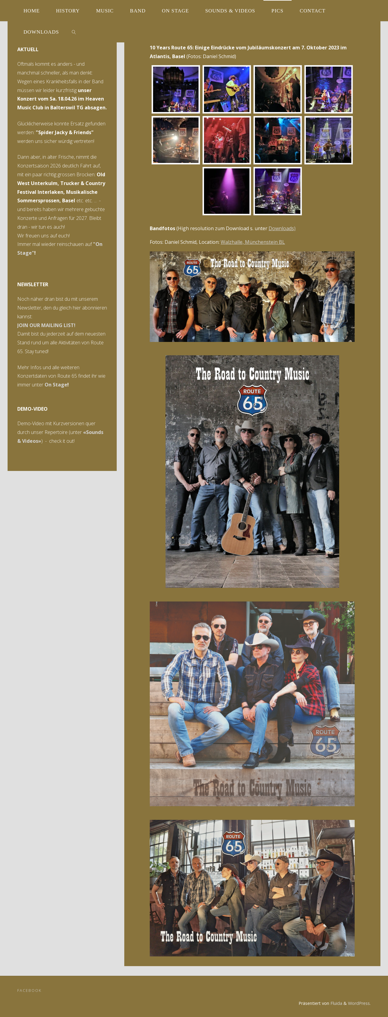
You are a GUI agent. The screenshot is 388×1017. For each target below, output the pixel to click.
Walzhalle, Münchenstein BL (253, 242)
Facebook (29, 990)
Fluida (335, 1003)
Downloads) (282, 228)
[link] (73, 31)
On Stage (56, 384)
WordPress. (359, 1003)
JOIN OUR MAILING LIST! (46, 325)
